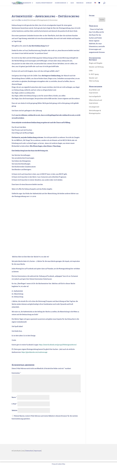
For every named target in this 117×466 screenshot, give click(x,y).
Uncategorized (94, 107)
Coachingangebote (24, 3)
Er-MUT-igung (94, 74)
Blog (72, 3)
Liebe (91, 70)
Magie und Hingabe (95, 63)
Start (13, 3)
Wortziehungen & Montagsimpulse (37, 20)
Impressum (37, 451)
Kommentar (16, 373)
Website (14, 410)
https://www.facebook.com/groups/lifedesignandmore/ (58, 345)
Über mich (79, 3)
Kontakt (89, 3)
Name (14, 397)
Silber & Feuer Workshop (44, 3)
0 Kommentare (53, 20)
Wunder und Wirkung (96, 67)
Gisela (16, 20)
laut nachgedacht (95, 96)
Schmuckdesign (60, 3)
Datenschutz (29, 451)
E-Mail (14, 404)
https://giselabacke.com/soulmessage (34, 352)
